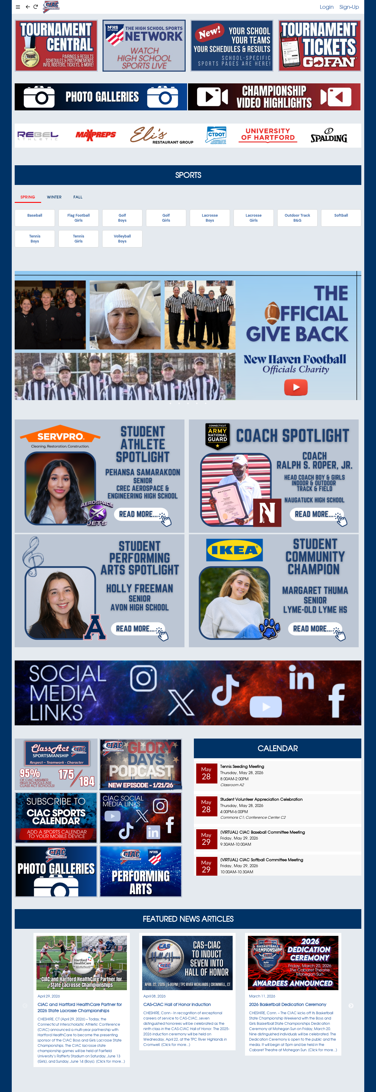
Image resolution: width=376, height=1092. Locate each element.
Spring (28, 197)
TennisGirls (78, 238)
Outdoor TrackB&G (297, 218)
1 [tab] (170, 403)
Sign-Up (349, 7)
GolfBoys (122, 218)
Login (327, 7)
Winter (54, 197)
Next (351, 1006)
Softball (341, 215)
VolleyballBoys (122, 238)
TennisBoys (34, 238)
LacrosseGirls (253, 218)
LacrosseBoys (210, 218)
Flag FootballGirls (79, 218)
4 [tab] (197, 403)
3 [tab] (188, 403)
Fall (78, 197)
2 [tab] (179, 403)
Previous (25, 1006)
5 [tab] (206, 403)
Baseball (34, 215)
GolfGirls (166, 218)
